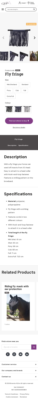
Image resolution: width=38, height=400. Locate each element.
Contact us (6, 377)
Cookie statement (12, 397)
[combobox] (20, 9)
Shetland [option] (25, 84)
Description (12, 145)
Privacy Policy (24, 394)
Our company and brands (12, 370)
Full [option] (25, 90)
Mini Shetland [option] (12, 84)
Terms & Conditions (11, 394)
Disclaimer (23, 397)
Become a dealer (19, 127)
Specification (23, 145)
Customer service (9, 364)
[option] (9, 109)
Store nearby (32, 3)
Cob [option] (17, 90)
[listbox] (19, 109)
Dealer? (24, 3)
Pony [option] (9, 90)
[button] (3, 37)
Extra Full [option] (10, 96)
